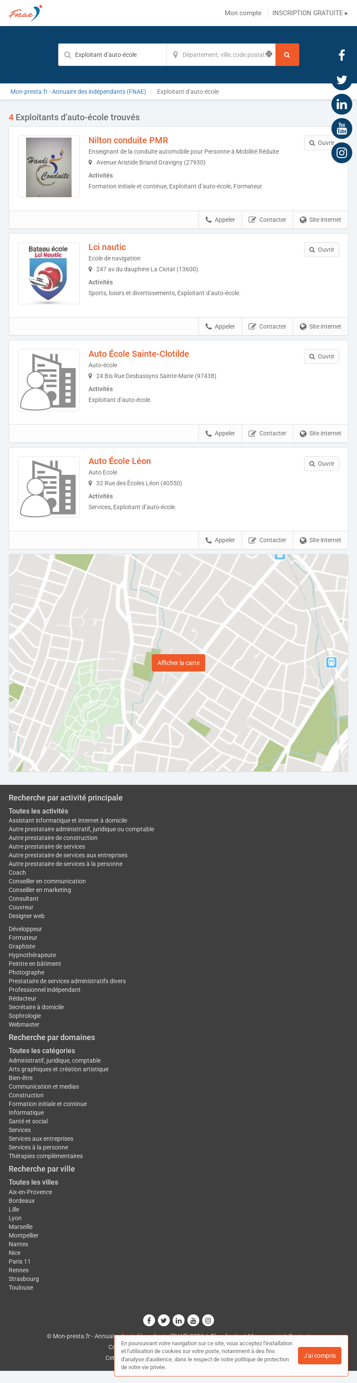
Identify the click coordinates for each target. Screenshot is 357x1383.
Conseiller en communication (47, 893)
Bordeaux (22, 1212)
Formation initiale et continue (48, 1116)
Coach (17, 885)
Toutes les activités (38, 823)
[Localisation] (221, 54)
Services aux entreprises (41, 1150)
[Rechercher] (287, 54)
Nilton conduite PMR (131, 140)
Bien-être (21, 1090)
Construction (26, 1107)
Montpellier (24, 1247)
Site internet (320, 223)
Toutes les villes (33, 1194)
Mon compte (243, 13)
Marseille (21, 1238)
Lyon (15, 1230)
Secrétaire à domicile (36, 1019)
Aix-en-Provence (30, 1204)
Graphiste (22, 958)
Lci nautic (110, 250)
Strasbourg (24, 1291)
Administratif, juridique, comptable (55, 1072)
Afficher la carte (178, 675)
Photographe (26, 984)
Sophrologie (25, 1028)
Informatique (26, 1124)
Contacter (267, 223)
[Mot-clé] (112, 54)
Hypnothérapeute (32, 967)
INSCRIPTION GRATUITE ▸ (310, 13)
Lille (14, 1221)
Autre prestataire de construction (53, 850)
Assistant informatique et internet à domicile (68, 833)
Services (20, 1142)
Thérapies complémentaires (46, 1168)
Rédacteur (22, 1011)
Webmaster (24, 1037)
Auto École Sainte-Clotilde (142, 360)
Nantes (18, 1256)
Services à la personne (38, 1159)
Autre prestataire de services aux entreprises (68, 867)
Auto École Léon (123, 470)
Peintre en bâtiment (35, 976)
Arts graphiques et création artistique (58, 1081)
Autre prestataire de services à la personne (65, 876)
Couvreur (21, 919)
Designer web (27, 928)
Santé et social (28, 1133)
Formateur (23, 950)
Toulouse (21, 1299)
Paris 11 (20, 1273)
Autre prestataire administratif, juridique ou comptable (81, 841)
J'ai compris (320, 1355)
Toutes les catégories (42, 1063)
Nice (14, 1264)
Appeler (220, 223)
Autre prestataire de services (47, 859)
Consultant (24, 911)
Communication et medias (44, 1098)
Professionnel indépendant (45, 1002)
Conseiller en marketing (40, 902)
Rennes (19, 1282)
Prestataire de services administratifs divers (67, 993)
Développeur (25, 941)
